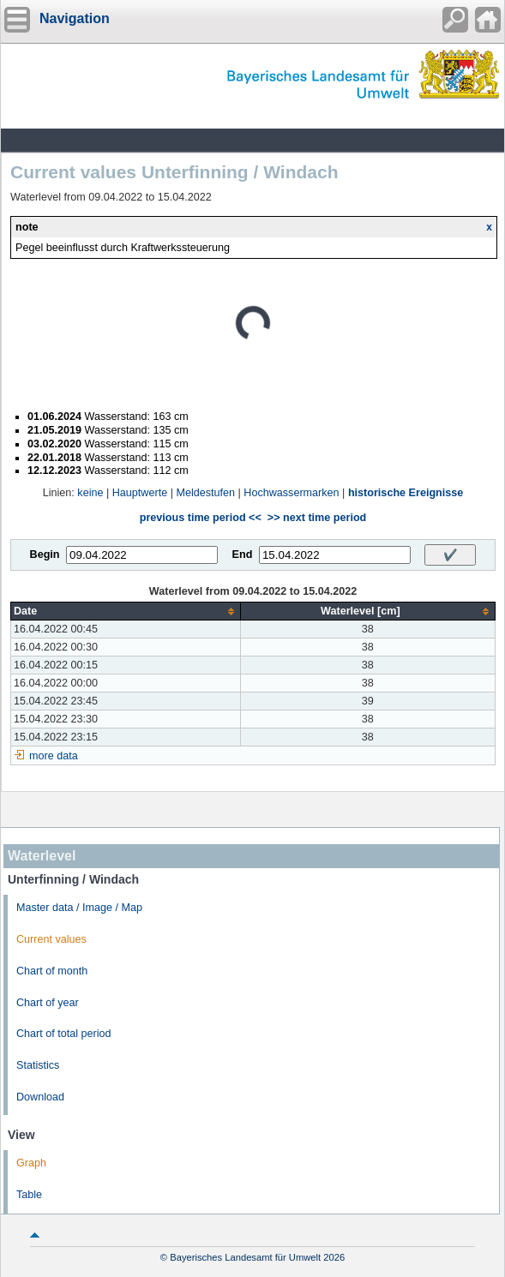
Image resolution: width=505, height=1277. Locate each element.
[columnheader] (126, 612)
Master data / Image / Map (79, 908)
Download (40, 1097)
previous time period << (201, 518)
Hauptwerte (139, 493)
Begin (45, 555)
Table (29, 1195)
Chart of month (51, 971)
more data (53, 756)
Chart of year (47, 1003)
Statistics (37, 1065)
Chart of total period (63, 1034)
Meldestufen (205, 493)
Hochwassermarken (291, 493)
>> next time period (317, 518)
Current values (51, 939)
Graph (31, 1163)
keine (90, 493)
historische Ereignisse (405, 493)
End (242, 555)
